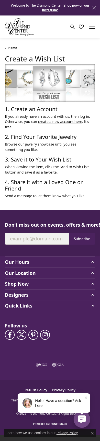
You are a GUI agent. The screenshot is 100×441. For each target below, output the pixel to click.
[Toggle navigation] (92, 27)
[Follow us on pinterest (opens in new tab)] (33, 335)
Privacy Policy (63, 390)
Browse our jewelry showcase (29, 144)
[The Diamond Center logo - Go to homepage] (19, 26)
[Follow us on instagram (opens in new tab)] (45, 335)
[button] (73, 27)
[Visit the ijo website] (41, 364)
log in (84, 116)
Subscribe (82, 238)
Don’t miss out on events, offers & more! (50, 225)
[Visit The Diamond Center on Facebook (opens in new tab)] (10, 335)
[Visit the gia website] (58, 364)
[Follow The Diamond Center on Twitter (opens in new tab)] (21, 335)
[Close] (94, 8)
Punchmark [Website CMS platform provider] (59, 424)
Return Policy (35, 390)
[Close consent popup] (92, 433)
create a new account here (60, 121)
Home (12, 48)
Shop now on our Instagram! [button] (65, 7)
